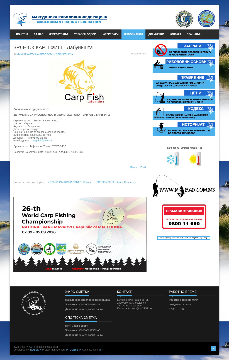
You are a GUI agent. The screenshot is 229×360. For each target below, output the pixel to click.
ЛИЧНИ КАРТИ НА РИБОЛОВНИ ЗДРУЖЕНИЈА (45, 54)
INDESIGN (36, 349)
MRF (101, 349)
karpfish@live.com (43, 140)
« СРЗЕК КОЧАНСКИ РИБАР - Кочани (70, 182)
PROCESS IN (73, 349)
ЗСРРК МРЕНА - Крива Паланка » (116, 182)
